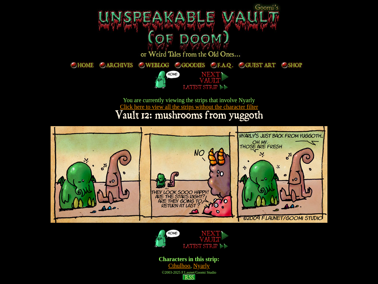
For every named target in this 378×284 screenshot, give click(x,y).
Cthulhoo (179, 266)
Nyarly (201, 266)
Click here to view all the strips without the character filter (189, 107)
